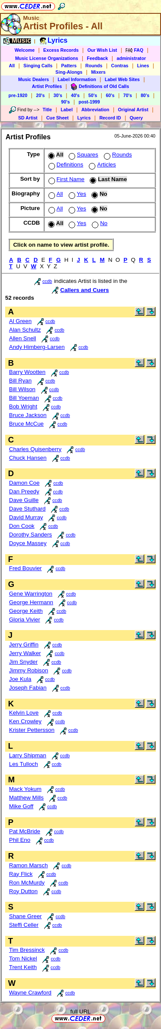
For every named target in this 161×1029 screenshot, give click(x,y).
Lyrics (84, 117)
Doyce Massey (27, 543)
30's (58, 95)
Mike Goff (21, 806)
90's (65, 101)
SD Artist (27, 117)
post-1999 (89, 101)
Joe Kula (20, 679)
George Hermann (31, 602)
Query (136, 117)
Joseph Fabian (27, 687)
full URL (80, 1011)
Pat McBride (24, 831)
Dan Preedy (24, 491)
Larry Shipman (27, 755)
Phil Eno (19, 840)
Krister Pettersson (32, 730)
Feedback (97, 58)
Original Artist (133, 109)
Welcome (25, 50)
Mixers (98, 72)
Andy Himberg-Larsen (37, 347)
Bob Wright (23, 406)
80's (145, 95)
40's (75, 95)
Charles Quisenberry (35, 449)
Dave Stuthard (27, 508)
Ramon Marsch (28, 865)
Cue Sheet (57, 117)
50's (92, 95)
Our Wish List (102, 50)
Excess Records (61, 50)
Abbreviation (95, 109)
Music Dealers (33, 79)
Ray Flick (21, 874)
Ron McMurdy (27, 882)
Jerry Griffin (24, 644)
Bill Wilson (22, 389)
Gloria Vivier (24, 619)
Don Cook (21, 526)
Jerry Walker (25, 653)
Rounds (94, 65)
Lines (143, 65)
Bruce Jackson (27, 415)
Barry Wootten (27, 372)
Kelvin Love (24, 712)
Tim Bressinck (27, 950)
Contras (119, 65)
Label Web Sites (122, 79)
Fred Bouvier (25, 568)
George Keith (26, 611)
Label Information (77, 79)
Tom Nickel (23, 958)
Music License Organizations (46, 58)
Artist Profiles (47, 86)
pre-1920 (18, 95)
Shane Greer (25, 916)
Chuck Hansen (27, 458)
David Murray (26, 517)
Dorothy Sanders (30, 534)
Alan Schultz (25, 329)
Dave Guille (24, 500)
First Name (66, 179)
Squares (82, 154)
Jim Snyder (23, 662)
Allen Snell (22, 338)
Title (47, 109)
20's (40, 95)
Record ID (110, 117)
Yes (76, 194)
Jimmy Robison (28, 670)
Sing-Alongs (68, 72)
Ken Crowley (25, 721)
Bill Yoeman (24, 398)
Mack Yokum (25, 789)
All (12, 65)
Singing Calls (38, 65)
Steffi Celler (24, 925)
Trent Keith (23, 967)
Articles (101, 164)
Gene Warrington (30, 593)
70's (127, 95)
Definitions (65, 164)
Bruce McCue (26, 423)
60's (110, 95)
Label (67, 109)
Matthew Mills (26, 797)
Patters (68, 65)
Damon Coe (24, 483)
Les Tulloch (23, 764)
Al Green (20, 321)
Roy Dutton (23, 891)
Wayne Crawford (30, 992)
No (98, 223)
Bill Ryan (20, 380)
